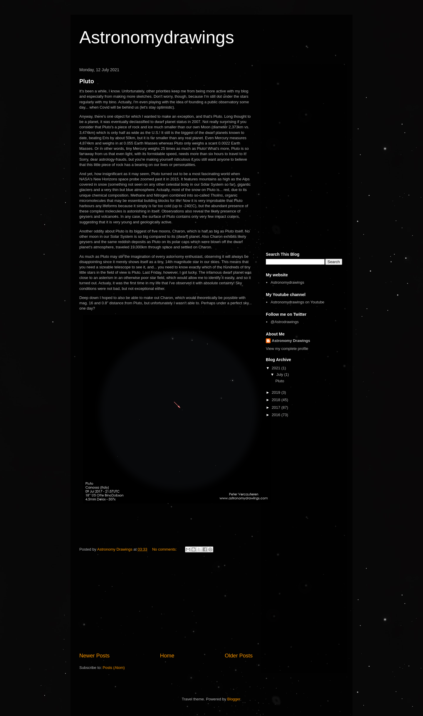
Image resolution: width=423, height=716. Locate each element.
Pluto (86, 81)
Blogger (233, 699)
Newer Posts (94, 656)
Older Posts (239, 656)
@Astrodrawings (285, 322)
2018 (276, 400)
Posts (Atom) (114, 667)
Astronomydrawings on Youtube (297, 302)
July (280, 374)
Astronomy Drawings (291, 340)
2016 (276, 415)
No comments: (165, 549)
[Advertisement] (166, 603)
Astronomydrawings (156, 37)
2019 (276, 392)
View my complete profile (287, 348)
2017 (276, 407)
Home (167, 656)
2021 (276, 368)
